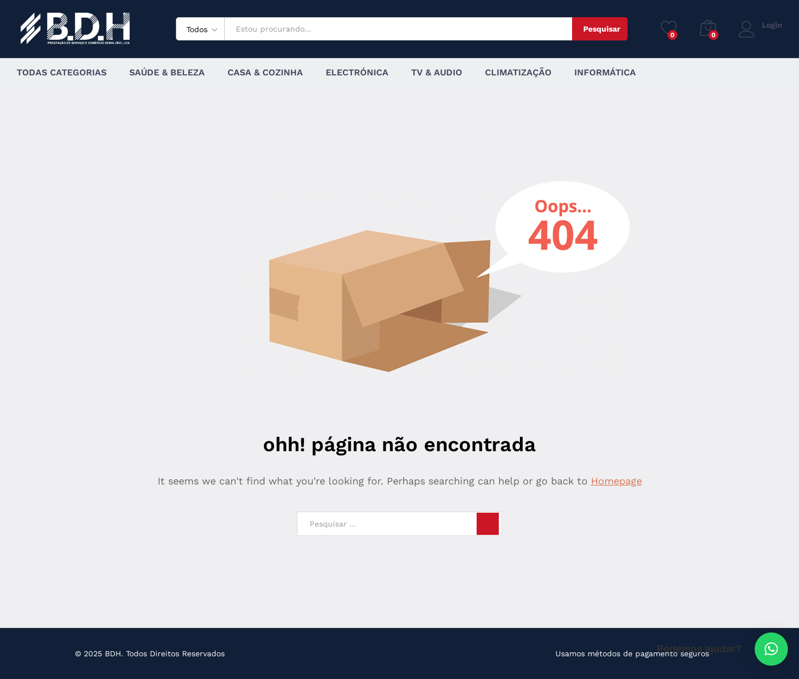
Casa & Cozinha (265, 72)
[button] (771, 649)
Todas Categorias (62, 72)
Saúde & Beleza (167, 72)
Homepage (616, 481)
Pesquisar (601, 28)
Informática (605, 72)
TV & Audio (436, 72)
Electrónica (357, 72)
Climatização (518, 72)
